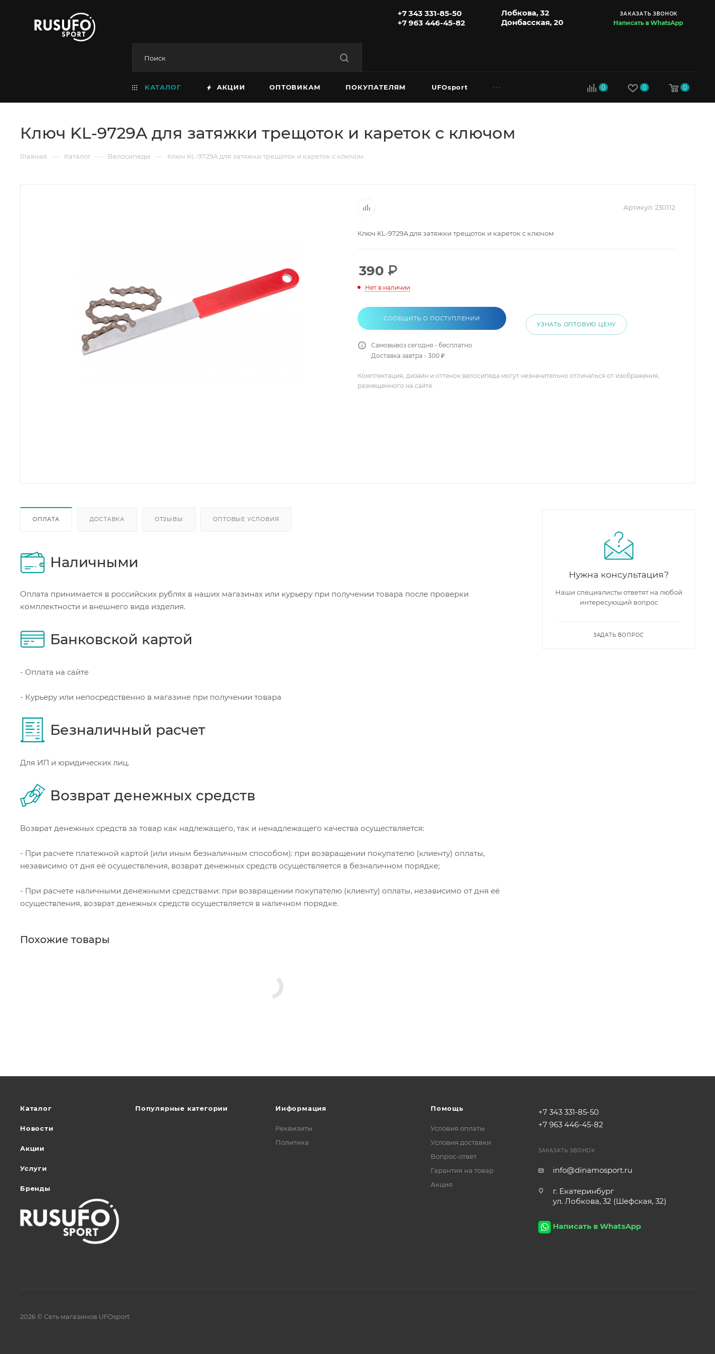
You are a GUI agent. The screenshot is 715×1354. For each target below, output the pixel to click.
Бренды (35, 1188)
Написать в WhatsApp (648, 23)
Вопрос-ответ (454, 1156)
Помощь (447, 1108)
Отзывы (169, 519)
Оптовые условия (246, 519)
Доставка (107, 519)
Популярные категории (181, 1108)
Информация (300, 1108)
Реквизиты (293, 1128)
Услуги (33, 1168)
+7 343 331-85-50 (430, 13)
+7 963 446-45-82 (431, 23)
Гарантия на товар (462, 1170)
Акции (32, 1148)
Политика (292, 1142)
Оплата (46, 519)
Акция (442, 1184)
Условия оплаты (458, 1128)
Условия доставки (461, 1142)
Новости (37, 1128)
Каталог (36, 1108)
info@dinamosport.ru (592, 1170)
